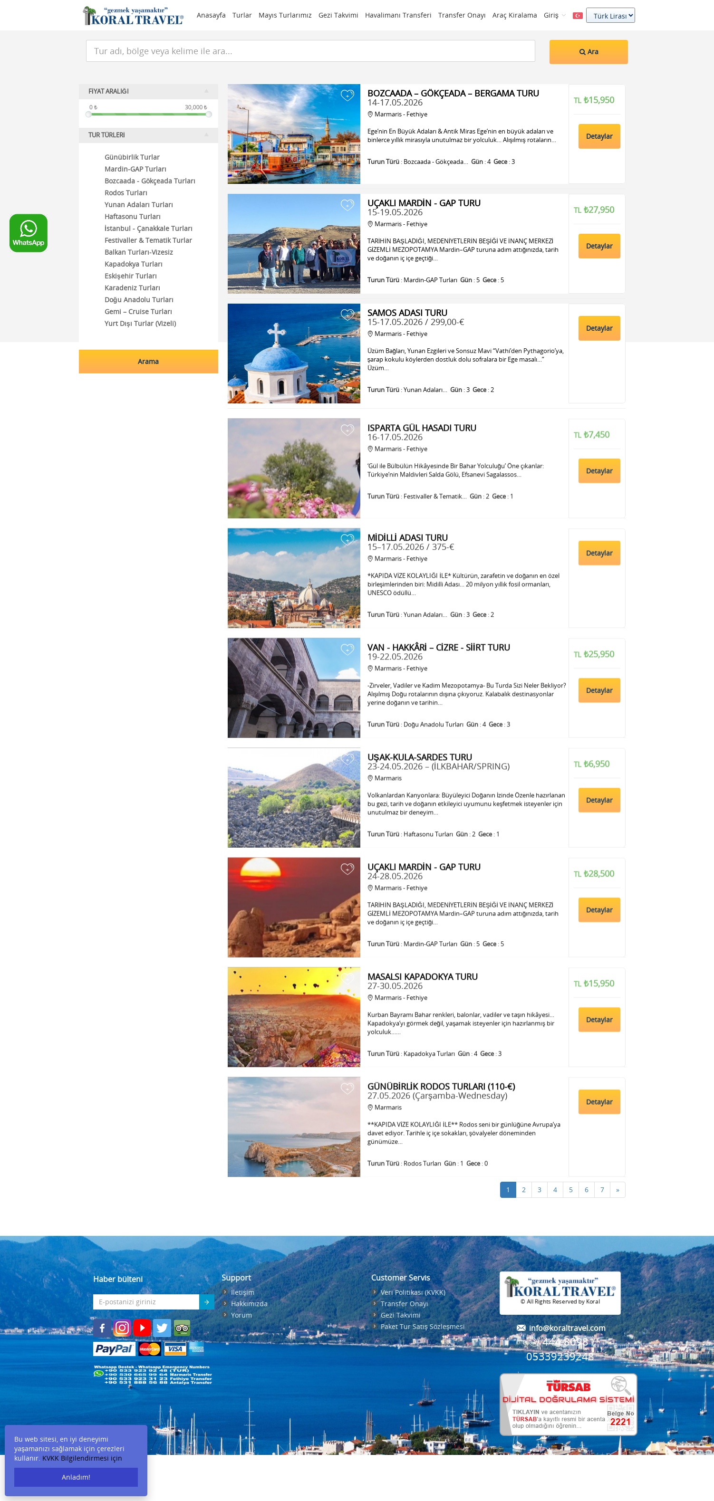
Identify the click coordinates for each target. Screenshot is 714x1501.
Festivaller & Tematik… (435, 575)
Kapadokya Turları (133, 263)
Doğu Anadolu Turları (139, 299)
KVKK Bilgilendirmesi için (82, 1458)
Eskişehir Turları (131, 275)
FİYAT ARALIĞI (148, 91)
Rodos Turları (126, 192)
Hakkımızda (141, 1303)
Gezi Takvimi (338, 14)
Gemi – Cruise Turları (138, 311)
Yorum (133, 1314)
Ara (588, 51)
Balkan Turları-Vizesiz (139, 252)
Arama (148, 361)
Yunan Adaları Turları (139, 204)
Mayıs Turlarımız (285, 14)
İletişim (134, 1292)
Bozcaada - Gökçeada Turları (150, 180)
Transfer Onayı (462, 14)
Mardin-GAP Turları (135, 168)
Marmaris (384, 857)
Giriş (555, 14)
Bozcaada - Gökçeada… (436, 161)
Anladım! (76, 1477)
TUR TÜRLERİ (148, 135)
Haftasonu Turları (428, 913)
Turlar (242, 14)
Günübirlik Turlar (132, 157)
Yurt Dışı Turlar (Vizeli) (140, 323)
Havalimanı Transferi (398, 14)
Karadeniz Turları (132, 287)
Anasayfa (211, 14)
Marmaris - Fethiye (397, 114)
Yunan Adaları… (425, 389)
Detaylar (599, 136)
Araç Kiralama (514, 14)
